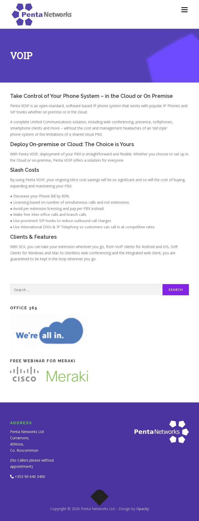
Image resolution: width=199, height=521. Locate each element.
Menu (184, 9)
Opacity (142, 508)
